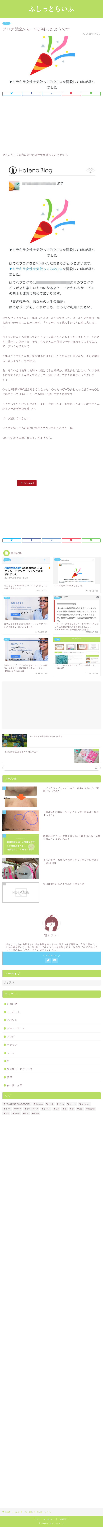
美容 (9, 1077)
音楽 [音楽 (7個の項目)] (26, 1113)
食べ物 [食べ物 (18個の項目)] (36, 1113)
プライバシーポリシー (45, 1519)
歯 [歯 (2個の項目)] (73, 1109)
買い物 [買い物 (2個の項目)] (17, 1113)
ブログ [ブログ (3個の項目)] (18, 1109)
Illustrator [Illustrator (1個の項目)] (39, 1104)
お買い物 (12, 1004)
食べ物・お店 (14, 1085)
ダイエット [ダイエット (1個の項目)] (86, 1104)
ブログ (6, 23)
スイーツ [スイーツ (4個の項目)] (73, 1104)
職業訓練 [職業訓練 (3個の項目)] (91, 1109)
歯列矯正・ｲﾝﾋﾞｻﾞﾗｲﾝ (20, 1069)
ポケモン (12, 1044)
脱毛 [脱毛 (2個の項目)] (7, 1113)
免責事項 (63, 1519)
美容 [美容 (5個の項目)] (81, 1109)
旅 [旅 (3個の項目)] (65, 1109)
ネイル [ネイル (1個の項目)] (8, 1109)
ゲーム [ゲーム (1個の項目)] (61, 1104)
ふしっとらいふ (51, 9)
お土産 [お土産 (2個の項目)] (50, 1104)
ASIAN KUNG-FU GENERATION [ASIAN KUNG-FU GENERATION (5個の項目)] (18, 1104)
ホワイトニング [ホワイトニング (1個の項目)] (32, 1109)
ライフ (11, 1052)
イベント (12, 1020)
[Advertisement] (51, 125)
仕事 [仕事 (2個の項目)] (57, 1109)
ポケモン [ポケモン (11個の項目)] (47, 1109)
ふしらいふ (13, 1012)
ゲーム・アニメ (16, 1028)
